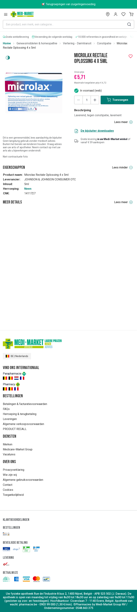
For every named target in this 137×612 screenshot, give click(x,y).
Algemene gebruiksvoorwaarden (23, 479)
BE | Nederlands (17, 356)
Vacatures (9, 454)
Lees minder (122, 167)
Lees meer (123, 202)
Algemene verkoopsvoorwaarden (23, 424)
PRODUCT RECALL (15, 429)
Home (7, 43)
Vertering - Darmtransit (77, 43)
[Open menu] (6, 14)
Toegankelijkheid (13, 495)
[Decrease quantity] (78, 100)
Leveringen (10, 419)
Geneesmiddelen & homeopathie (37, 43)
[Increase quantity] (95, 100)
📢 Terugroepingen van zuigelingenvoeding (68, 4)
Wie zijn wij (10, 474)
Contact (7, 484)
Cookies (8, 489)
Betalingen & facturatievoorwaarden (25, 404)
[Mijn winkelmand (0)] (131, 14)
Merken (7, 444)
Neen (27, 188)
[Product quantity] (87, 100)
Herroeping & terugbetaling (19, 414)
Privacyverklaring (13, 469)
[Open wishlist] (123, 14)
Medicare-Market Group (17, 449)
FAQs (6, 409)
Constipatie (104, 43)
